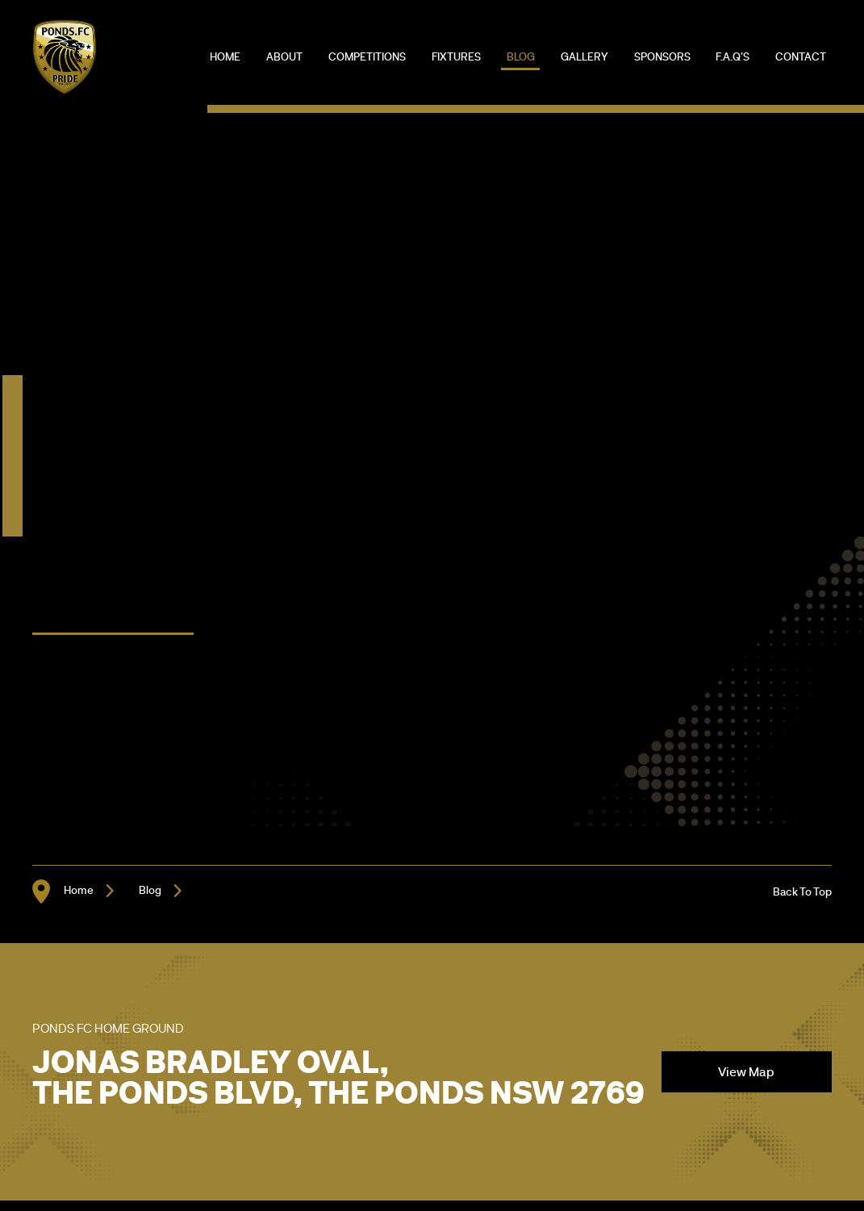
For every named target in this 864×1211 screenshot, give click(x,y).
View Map (746, 1071)
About (284, 56)
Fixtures (456, 56)
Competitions (367, 56)
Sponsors (662, 56)
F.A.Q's (732, 56)
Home (225, 56)
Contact (800, 56)
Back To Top (802, 891)
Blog (521, 56)
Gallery (584, 56)
